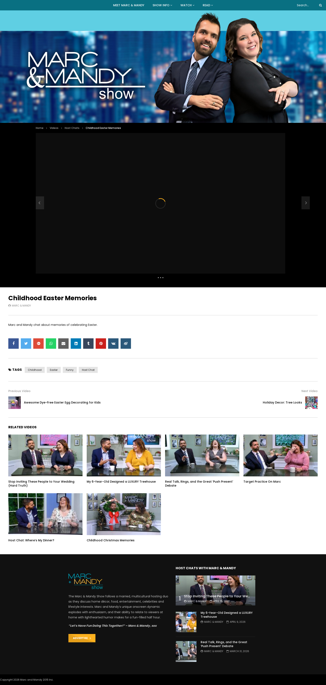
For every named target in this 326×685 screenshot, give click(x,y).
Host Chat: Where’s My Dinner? (31, 540)
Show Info (161, 5)
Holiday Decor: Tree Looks (282, 402)
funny (70, 370)
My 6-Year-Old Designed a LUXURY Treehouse (121, 481)
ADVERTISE (82, 638)
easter (54, 370)
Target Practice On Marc (262, 481)
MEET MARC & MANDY (128, 5)
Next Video (309, 391)
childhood (35, 370)
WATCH (186, 5)
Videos (54, 128)
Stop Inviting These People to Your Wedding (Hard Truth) (41, 483)
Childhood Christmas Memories (111, 540)
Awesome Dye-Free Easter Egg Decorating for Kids (62, 402)
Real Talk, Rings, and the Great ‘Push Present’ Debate (199, 483)
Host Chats (72, 128)
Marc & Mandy (21, 305)
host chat (88, 370)
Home (39, 128)
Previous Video (19, 391)
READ (206, 5)
